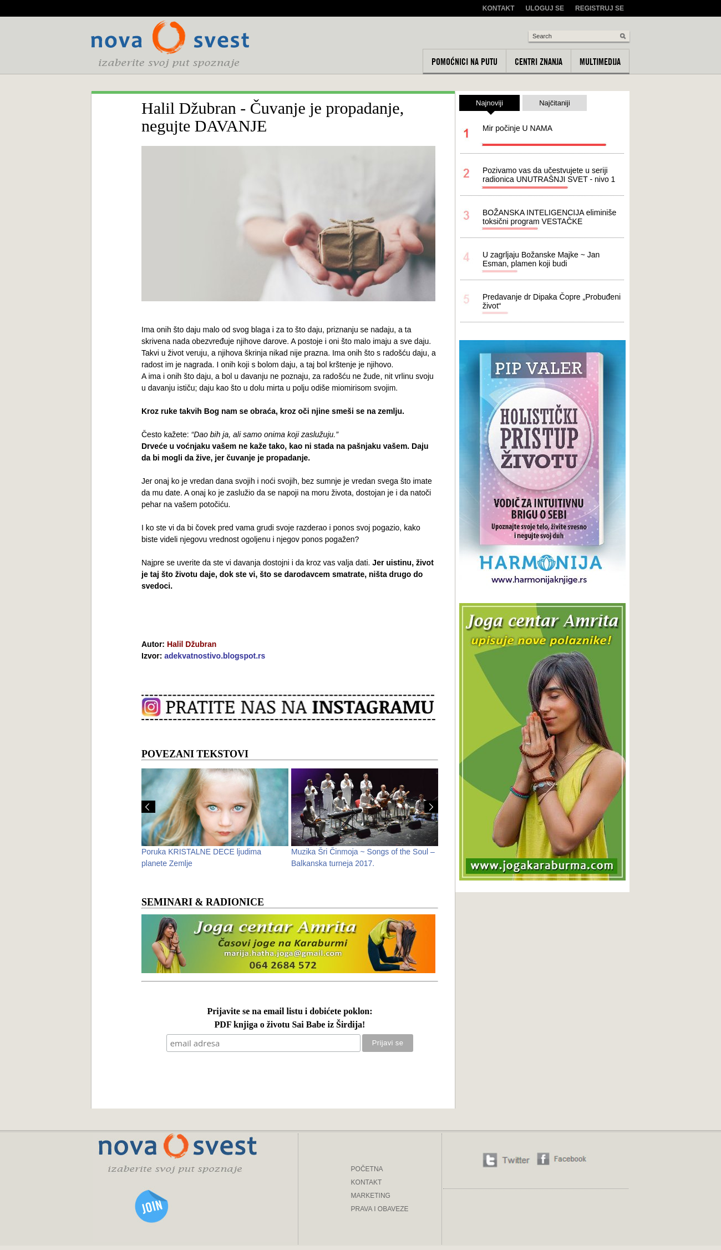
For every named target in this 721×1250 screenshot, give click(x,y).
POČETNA (367, 1169)
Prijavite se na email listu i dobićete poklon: (289, 1012)
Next (431, 807)
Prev (148, 807)
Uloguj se (545, 8)
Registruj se (599, 8)
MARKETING (370, 1196)
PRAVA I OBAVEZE (380, 1209)
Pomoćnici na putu (464, 61)
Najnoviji (489, 105)
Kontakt (499, 8)
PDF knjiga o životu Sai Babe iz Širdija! (290, 1025)
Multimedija (600, 61)
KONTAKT (366, 1182)
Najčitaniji (554, 103)
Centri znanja (538, 61)
